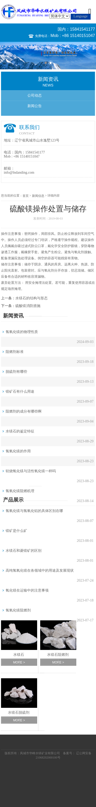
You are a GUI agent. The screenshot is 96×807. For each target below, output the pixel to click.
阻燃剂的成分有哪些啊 (23, 411)
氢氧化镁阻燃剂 (18, 610)
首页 (26, 196)
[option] (48, 55)
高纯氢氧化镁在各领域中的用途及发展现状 (40, 570)
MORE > (19, 662)
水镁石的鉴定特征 (20, 431)
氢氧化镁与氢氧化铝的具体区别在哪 (34, 511)
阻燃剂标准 (15, 352)
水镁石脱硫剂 (18, 712)
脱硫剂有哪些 (16, 372)
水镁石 (18, 655)
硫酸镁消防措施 (27, 306)
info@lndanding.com (19, 172)
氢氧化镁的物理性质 (22, 332)
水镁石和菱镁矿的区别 (23, 551)
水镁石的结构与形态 (31, 298)
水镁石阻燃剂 (58, 655)
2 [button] (50, 63)
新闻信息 (38, 196)
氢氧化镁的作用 (18, 451)
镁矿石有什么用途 (20, 391)
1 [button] (46, 63)
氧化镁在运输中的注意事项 (27, 590)
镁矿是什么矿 (16, 531)
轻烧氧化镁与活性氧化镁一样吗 (31, 471)
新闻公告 (34, 106)
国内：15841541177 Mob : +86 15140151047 (72, 32)
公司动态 (34, 95)
